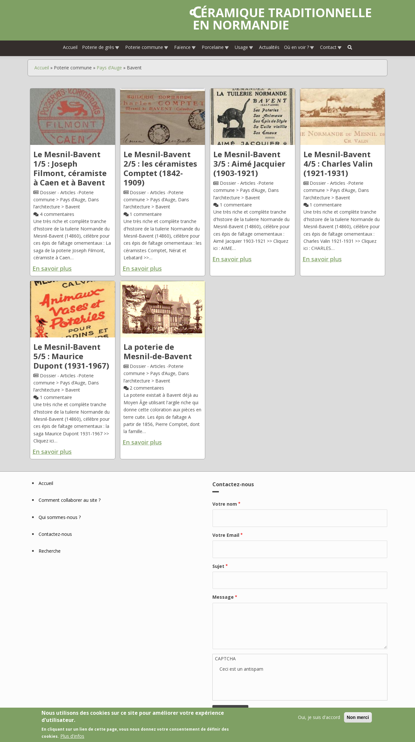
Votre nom (224, 504)
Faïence (185, 47)
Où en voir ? (299, 47)
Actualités (269, 47)
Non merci (358, 717)
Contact (331, 47)
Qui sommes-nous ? (60, 517)
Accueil (70, 47)
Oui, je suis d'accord (319, 717)
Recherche (50, 551)
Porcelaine (215, 47)
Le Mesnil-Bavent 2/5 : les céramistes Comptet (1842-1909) (160, 168)
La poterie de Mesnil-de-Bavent (158, 352)
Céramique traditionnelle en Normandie (282, 18)
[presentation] (268, 685)
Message (223, 597)
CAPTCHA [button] (225, 658)
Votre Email (225, 535)
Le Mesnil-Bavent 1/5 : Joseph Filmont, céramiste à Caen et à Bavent (70, 168)
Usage (244, 47)
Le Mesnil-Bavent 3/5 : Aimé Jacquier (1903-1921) (249, 164)
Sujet (218, 566)
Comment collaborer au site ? (70, 500)
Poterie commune (147, 47)
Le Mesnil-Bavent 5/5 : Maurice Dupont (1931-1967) (71, 356)
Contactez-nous (55, 534)
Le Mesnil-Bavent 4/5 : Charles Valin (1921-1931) (338, 164)
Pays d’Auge (109, 68)
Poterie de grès (101, 47)
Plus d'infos (72, 736)
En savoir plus (52, 268)
